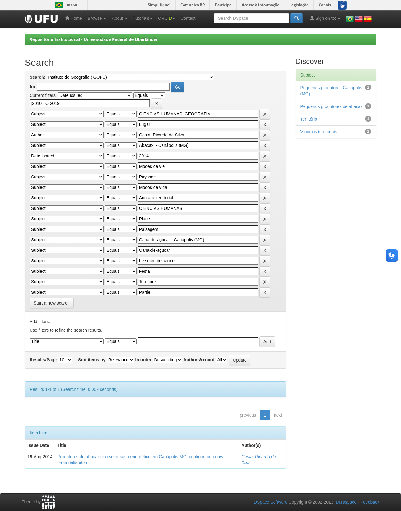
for (32, 86)
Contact (187, 18)
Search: (37, 77)
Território (308, 119)
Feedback (370, 502)
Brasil (65, 5)
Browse (97, 18)
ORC (166, 18)
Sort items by (91, 359)
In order (143, 359)
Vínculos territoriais (318, 131)
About (119, 18)
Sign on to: (325, 18)
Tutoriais (142, 18)
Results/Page (43, 359)
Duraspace (346, 502)
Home (73, 18)
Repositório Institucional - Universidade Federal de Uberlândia (93, 39)
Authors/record (198, 359)
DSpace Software (270, 502)
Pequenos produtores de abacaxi (332, 106)
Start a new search (52, 303)
